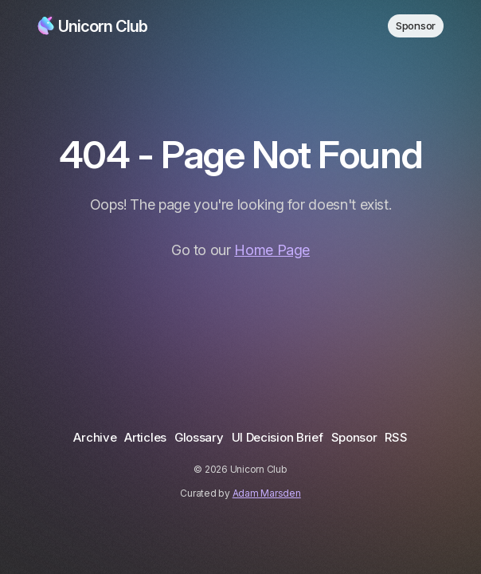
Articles (145, 437)
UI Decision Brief (277, 437)
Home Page (272, 250)
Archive (94, 437)
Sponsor (416, 25)
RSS (396, 437)
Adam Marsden (267, 493)
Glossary (199, 437)
